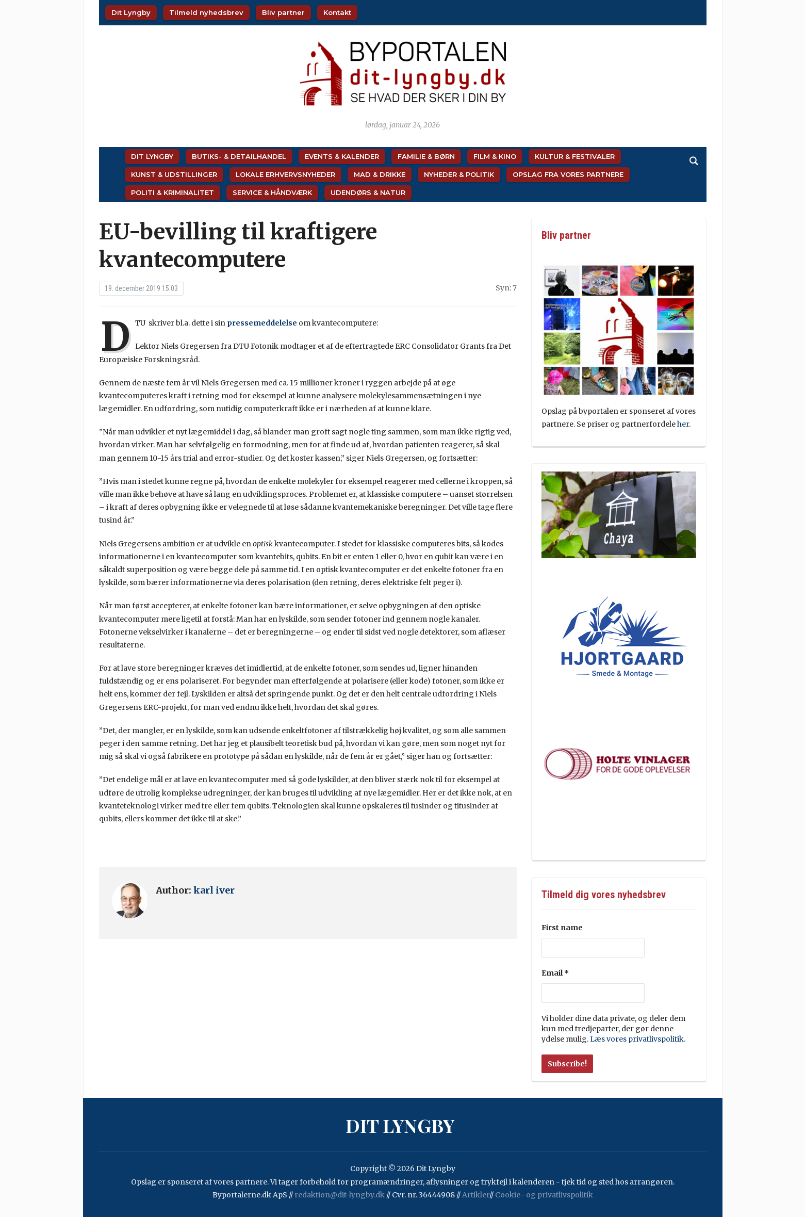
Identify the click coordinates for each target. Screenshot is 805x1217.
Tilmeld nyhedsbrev (206, 12)
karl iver (214, 890)
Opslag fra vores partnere (568, 174)
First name (562, 927)
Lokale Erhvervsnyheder (285, 174)
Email (555, 973)
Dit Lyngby (131, 12)
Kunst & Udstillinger (174, 174)
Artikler (475, 1194)
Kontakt (337, 12)
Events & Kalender (342, 156)
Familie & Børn (426, 156)
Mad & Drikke (379, 174)
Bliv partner (283, 12)
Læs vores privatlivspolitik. (637, 1039)
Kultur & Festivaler (575, 156)
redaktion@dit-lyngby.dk (339, 1194)
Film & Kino (494, 156)
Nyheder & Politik (459, 174)
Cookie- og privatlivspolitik (544, 1194)
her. (684, 424)
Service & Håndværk (272, 192)
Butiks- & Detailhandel (239, 156)
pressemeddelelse (262, 323)
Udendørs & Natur (368, 192)
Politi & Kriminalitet (172, 192)
